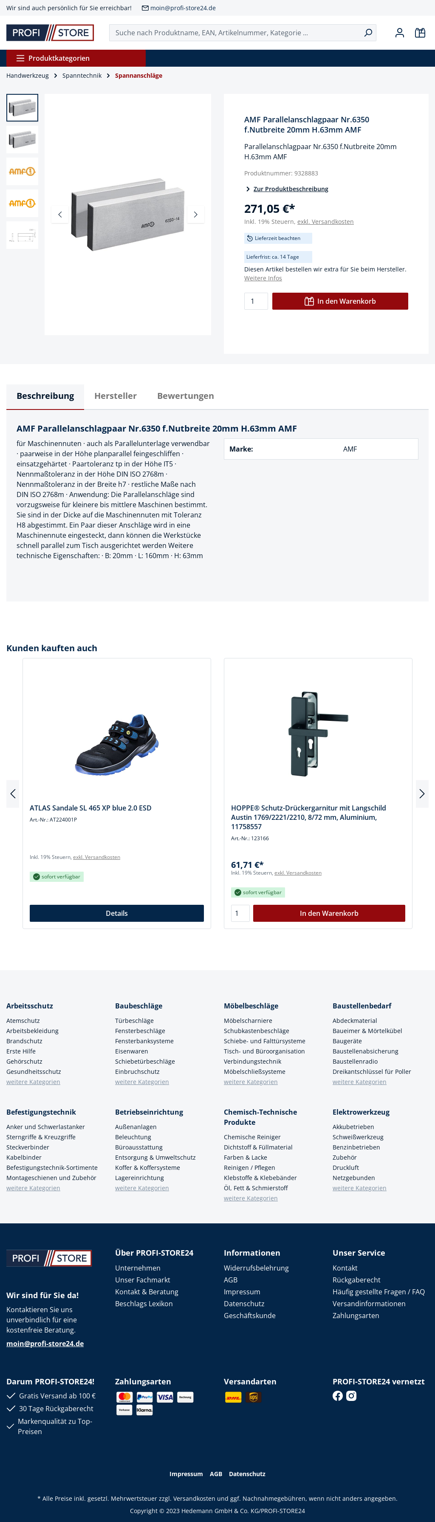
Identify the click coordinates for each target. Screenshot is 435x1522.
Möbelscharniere (248, 1021)
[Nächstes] (195, 214)
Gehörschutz (24, 1061)
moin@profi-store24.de (183, 8)
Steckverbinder (27, 1147)
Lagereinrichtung (139, 1178)
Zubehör (345, 1157)
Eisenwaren (131, 1051)
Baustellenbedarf (362, 1006)
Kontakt (345, 1268)
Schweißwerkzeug (358, 1137)
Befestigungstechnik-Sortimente (52, 1167)
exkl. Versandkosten (325, 221)
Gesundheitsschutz (33, 1071)
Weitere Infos (263, 278)
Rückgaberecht (357, 1280)
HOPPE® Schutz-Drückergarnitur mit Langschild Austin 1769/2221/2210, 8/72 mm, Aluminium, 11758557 (308, 817)
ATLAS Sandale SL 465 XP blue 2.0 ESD (91, 808)
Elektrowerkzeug (361, 1112)
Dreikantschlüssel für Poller (372, 1071)
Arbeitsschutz (29, 1006)
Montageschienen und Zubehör (51, 1178)
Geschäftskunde (250, 1315)
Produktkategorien (53, 58)
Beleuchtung (133, 1137)
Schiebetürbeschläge (145, 1061)
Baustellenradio (355, 1061)
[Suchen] (368, 32)
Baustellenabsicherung (365, 1051)
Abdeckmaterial (355, 1021)
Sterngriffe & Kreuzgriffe (41, 1137)
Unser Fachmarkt (142, 1280)
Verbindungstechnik (252, 1061)
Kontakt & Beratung (146, 1291)
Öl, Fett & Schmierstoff (256, 1188)
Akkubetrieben (353, 1127)
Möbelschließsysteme (254, 1071)
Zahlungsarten (356, 1315)
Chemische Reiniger (252, 1137)
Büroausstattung (139, 1147)
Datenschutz (244, 1303)
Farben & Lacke (245, 1157)
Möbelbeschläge (251, 1006)
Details (117, 913)
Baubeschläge (138, 1006)
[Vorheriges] (59, 214)
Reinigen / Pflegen (249, 1167)
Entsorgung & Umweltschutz (155, 1157)
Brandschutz (24, 1041)
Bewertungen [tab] (185, 395)
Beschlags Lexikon (144, 1303)
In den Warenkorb (340, 301)
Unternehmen (138, 1268)
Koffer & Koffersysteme (147, 1167)
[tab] (45, 397)
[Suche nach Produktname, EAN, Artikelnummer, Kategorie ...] (234, 32)
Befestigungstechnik (41, 1112)
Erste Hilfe (21, 1051)
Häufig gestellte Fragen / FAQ (379, 1291)
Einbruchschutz (137, 1071)
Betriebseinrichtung (149, 1112)
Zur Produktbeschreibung (286, 189)
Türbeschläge (134, 1021)
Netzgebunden (354, 1178)
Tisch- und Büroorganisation (264, 1051)
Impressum (242, 1291)
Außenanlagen (136, 1127)
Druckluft (346, 1167)
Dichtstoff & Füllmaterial (258, 1147)
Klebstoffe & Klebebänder (260, 1178)
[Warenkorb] (420, 32)
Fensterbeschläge (140, 1031)
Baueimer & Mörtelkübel (367, 1031)
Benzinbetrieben (356, 1147)
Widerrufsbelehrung (256, 1268)
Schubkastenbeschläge (256, 1031)
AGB (230, 1280)
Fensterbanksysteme (144, 1041)
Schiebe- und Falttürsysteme (264, 1041)
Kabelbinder (24, 1157)
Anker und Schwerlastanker (45, 1127)
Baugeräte (347, 1041)
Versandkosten (194, 1498)
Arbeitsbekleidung (32, 1031)
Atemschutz (23, 1021)
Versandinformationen (369, 1303)
